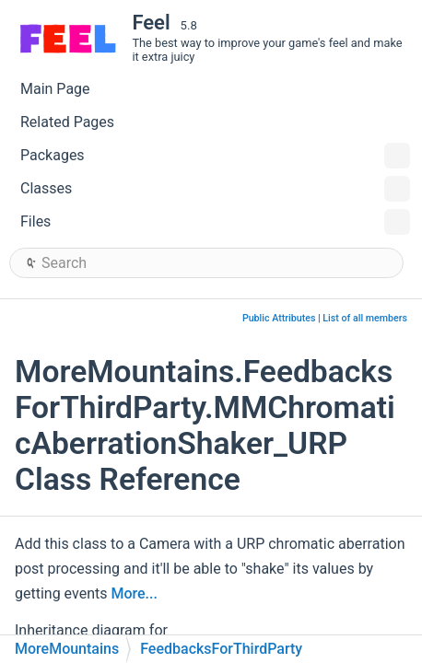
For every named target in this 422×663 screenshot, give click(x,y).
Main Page (55, 89)
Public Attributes (279, 318)
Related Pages (67, 122)
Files (215, 222)
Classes (215, 189)
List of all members (364, 318)
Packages (215, 156)
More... (134, 593)
